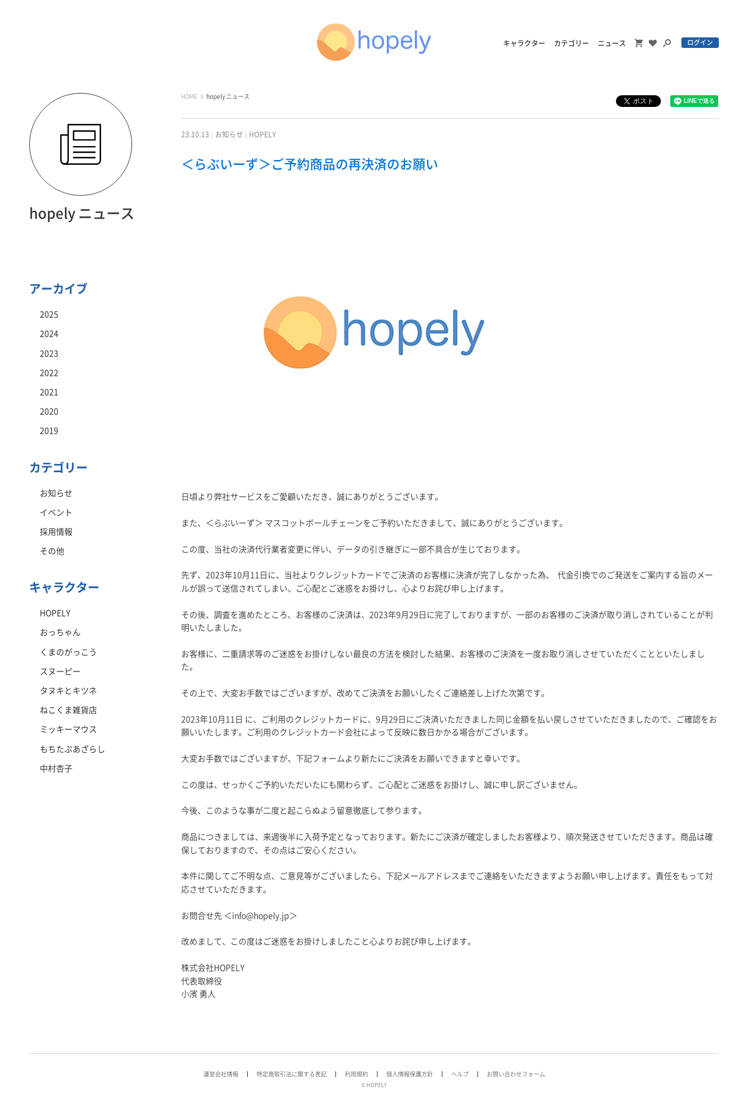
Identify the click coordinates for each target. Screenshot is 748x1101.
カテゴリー (571, 43)
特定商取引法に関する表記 (292, 1074)
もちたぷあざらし (72, 749)
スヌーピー (60, 671)
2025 (49, 314)
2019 (49, 431)
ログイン (700, 42)
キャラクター (524, 43)
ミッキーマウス (68, 729)
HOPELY (262, 134)
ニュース (612, 43)
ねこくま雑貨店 (68, 710)
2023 (49, 353)
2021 (49, 392)
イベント (56, 512)
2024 (49, 334)
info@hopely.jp (260, 916)
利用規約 (356, 1074)
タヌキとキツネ (68, 691)
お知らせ (229, 134)
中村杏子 (56, 768)
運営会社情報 (220, 1074)
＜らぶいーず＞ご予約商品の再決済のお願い (309, 164)
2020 (49, 411)
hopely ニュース (228, 96)
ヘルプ (460, 1074)
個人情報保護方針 (409, 1074)
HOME (189, 96)
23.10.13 (195, 134)
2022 (49, 373)
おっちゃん (60, 632)
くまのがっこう (68, 652)
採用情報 (56, 532)
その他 (52, 551)
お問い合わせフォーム (516, 1074)
